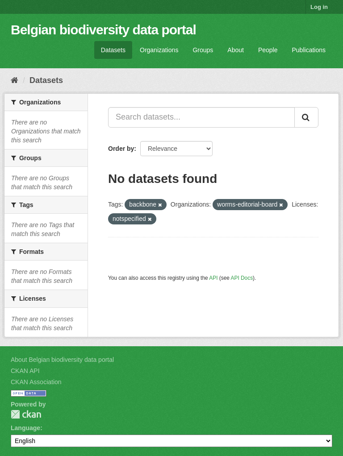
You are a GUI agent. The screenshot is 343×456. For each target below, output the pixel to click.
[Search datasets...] (201, 117)
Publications (309, 50)
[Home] (14, 80)
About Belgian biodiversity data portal (62, 359)
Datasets (113, 50)
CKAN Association (36, 382)
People (268, 50)
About (235, 50)
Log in (319, 7)
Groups (202, 50)
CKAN (26, 414)
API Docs (242, 278)
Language (25, 427)
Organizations (159, 50)
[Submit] (306, 117)
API (213, 278)
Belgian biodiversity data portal (103, 29)
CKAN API (25, 370)
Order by (121, 148)
